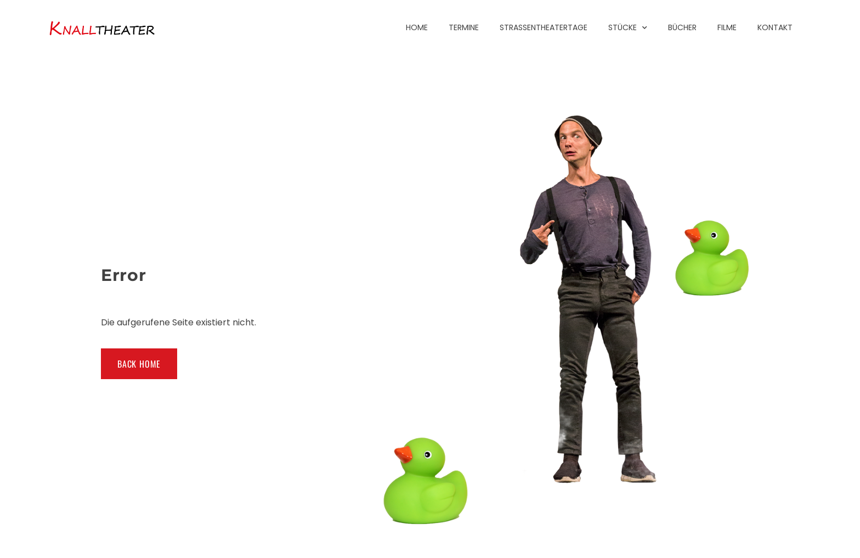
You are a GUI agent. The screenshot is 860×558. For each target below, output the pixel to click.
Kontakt (775, 27)
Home (417, 27)
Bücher (682, 27)
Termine (464, 27)
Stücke (627, 27)
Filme (727, 27)
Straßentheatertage (543, 27)
